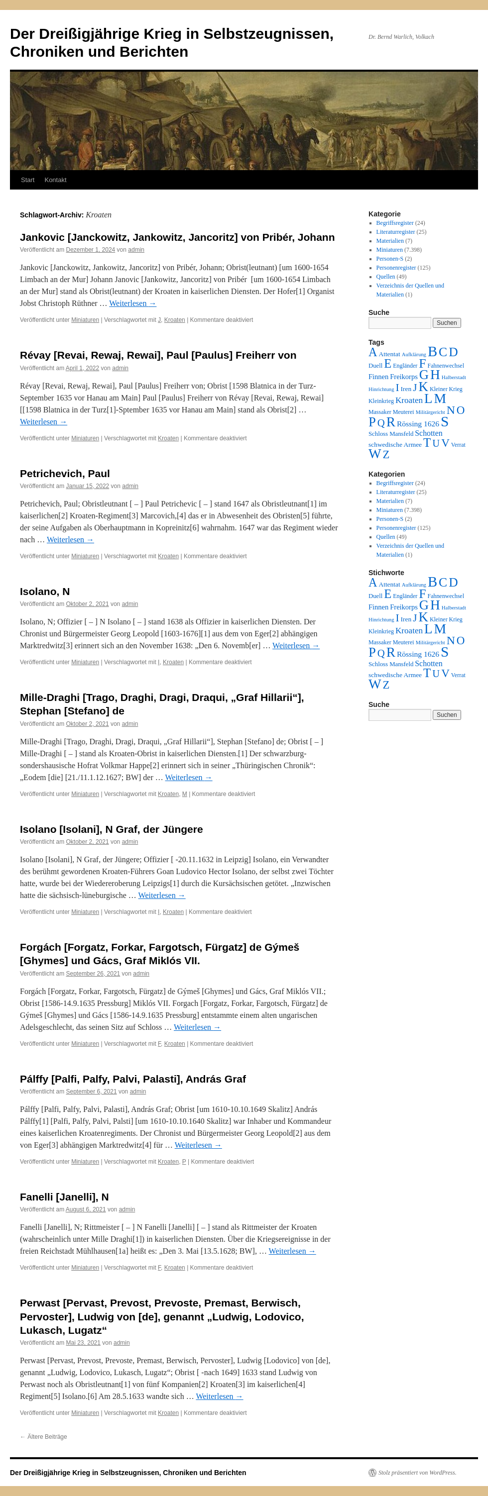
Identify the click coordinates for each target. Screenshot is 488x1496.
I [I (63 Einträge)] (397, 388)
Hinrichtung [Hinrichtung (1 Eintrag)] (381, 389)
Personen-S (390, 258)
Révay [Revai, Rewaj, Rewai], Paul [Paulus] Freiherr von (158, 355)
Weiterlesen (132, 303)
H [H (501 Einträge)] (435, 374)
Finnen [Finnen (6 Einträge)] (378, 377)
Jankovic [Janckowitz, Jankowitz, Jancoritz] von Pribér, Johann (177, 237)
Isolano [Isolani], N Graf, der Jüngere (111, 829)
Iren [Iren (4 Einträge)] (406, 389)
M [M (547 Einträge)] (440, 398)
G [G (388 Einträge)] (424, 374)
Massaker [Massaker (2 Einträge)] (379, 411)
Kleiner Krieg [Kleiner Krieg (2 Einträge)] (446, 389)
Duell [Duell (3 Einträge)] (375, 365)
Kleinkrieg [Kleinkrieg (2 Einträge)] (381, 401)
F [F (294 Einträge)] (422, 363)
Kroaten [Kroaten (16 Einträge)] (409, 400)
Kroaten (174, 319)
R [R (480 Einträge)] (390, 421)
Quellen (385, 276)
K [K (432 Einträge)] (423, 386)
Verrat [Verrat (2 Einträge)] (458, 444)
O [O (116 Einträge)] (461, 410)
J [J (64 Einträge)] (415, 388)
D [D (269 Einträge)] (453, 352)
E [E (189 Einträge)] (387, 363)
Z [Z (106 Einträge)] (386, 454)
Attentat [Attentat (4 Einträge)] (389, 354)
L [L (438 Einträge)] (428, 398)
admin (136, 249)
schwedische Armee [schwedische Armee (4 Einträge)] (395, 444)
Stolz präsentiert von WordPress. (417, 1472)
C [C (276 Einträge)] (443, 352)
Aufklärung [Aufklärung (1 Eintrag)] (414, 354)
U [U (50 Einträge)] (436, 443)
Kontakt (55, 180)
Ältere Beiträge (43, 1436)
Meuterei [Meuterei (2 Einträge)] (403, 411)
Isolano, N (45, 591)
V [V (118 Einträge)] (445, 442)
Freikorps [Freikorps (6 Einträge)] (404, 377)
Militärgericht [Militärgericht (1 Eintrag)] (430, 412)
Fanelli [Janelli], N (64, 1196)
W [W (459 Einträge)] (374, 453)
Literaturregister (395, 231)
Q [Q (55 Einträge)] (381, 422)
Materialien (390, 240)
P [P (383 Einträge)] (372, 421)
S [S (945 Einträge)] (445, 421)
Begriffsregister (395, 222)
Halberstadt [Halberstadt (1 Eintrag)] (454, 377)
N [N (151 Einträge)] (451, 409)
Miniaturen (85, 319)
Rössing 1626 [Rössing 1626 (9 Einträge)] (418, 423)
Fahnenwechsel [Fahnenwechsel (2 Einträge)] (446, 365)
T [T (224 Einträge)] (427, 442)
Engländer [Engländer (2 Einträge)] (405, 365)
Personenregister (396, 267)
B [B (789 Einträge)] (432, 351)
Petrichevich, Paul (65, 473)
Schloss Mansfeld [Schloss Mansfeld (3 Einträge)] (390, 433)
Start (27, 180)
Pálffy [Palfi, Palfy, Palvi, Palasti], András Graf (133, 1079)
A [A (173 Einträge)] (372, 352)
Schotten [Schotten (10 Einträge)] (428, 433)
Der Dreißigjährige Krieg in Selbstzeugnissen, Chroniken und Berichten (128, 1473)
